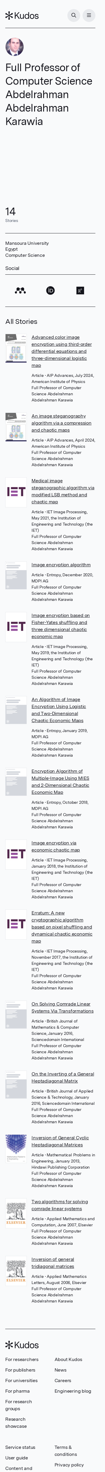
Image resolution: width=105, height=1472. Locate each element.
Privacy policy (69, 1465)
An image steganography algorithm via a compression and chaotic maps (62, 423)
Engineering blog (73, 1391)
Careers (63, 1380)
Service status (20, 1447)
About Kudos (68, 1359)
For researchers (21, 1359)
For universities (21, 1380)
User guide (16, 1458)
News (60, 1370)
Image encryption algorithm (61, 564)
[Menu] (89, 15)
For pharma (17, 1391)
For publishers (20, 1370)
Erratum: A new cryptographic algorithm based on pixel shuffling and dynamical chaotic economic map (62, 927)
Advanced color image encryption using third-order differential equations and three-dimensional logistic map (62, 351)
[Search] (73, 15)
